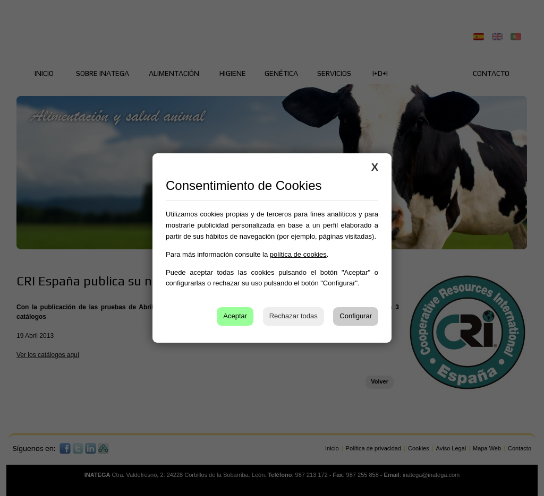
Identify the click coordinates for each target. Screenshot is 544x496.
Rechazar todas (293, 316)
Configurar (355, 316)
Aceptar (235, 316)
